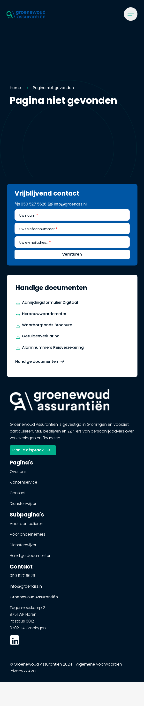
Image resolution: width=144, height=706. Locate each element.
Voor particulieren (26, 526)
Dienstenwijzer (23, 506)
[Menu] (130, 14)
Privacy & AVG (23, 673)
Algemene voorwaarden (99, 666)
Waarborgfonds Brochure (47, 327)
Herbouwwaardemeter (44, 316)
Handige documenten (36, 364)
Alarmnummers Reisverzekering (53, 350)
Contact (18, 495)
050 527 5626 (22, 578)
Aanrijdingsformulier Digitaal (50, 305)
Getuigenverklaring (41, 338)
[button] (26, 14)
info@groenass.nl (26, 589)
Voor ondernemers (27, 536)
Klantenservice (23, 484)
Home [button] (15, 88)
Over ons (18, 474)
